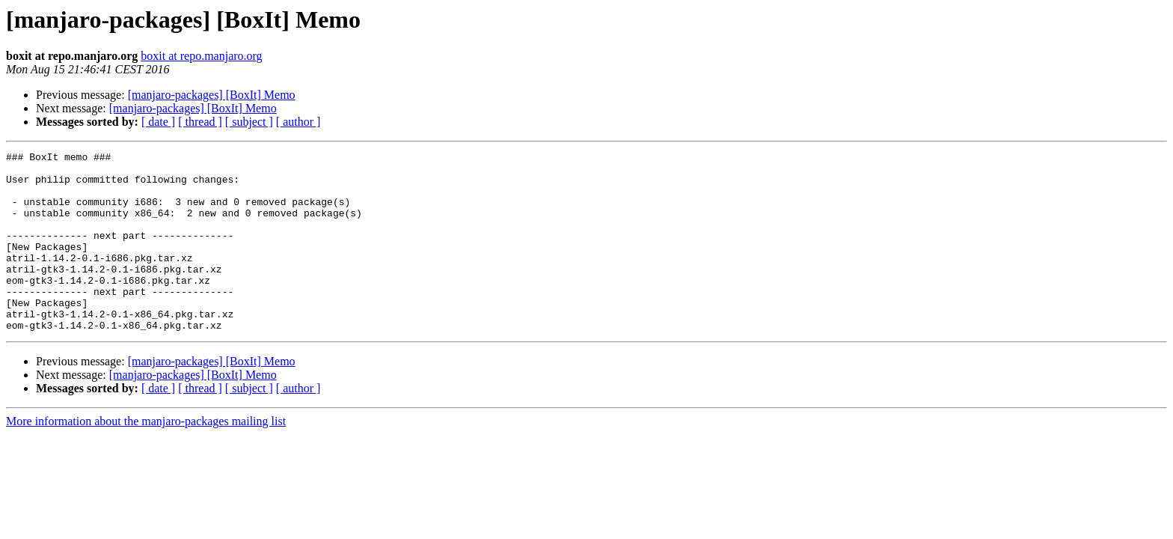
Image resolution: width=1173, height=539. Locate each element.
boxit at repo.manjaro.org (201, 55)
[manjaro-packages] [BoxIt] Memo (211, 94)
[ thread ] (200, 121)
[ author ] (298, 121)
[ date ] (158, 121)
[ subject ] (249, 121)
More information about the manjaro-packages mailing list (146, 457)
